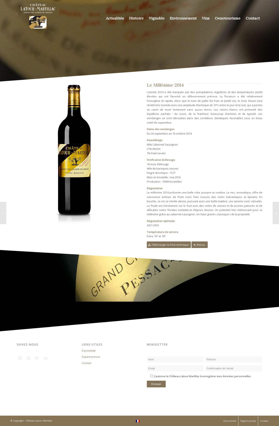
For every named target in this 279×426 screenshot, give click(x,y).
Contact (86, 363)
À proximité (89, 350)
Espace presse (91, 357)
